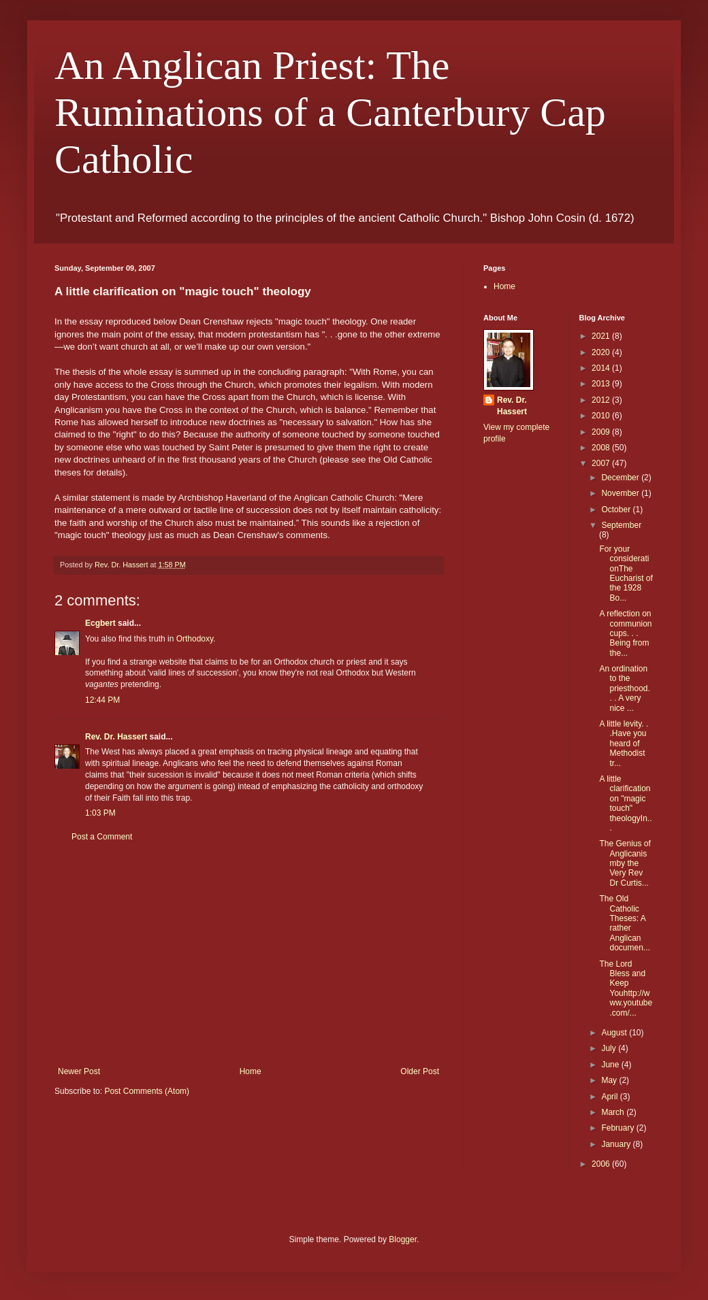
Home (250, 1071)
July (609, 1048)
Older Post (419, 1071)
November (621, 493)
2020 (602, 352)
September (621, 525)
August (615, 1032)
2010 (602, 415)
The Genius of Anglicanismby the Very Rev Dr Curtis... (624, 863)
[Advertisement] (248, 954)
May (610, 1080)
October (616, 509)
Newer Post (79, 1071)
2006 (602, 1164)
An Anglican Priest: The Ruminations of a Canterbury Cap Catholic (330, 112)
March (613, 1112)
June (611, 1064)
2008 (602, 447)
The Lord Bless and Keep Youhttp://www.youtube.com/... (625, 988)
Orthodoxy (194, 639)
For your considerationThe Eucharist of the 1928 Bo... (625, 573)
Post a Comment (101, 836)
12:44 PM (102, 700)
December (621, 477)
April (610, 1096)
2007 (602, 463)
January (616, 1144)
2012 (602, 400)
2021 (602, 336)
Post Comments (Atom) (146, 1091)
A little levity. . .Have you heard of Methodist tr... (623, 743)
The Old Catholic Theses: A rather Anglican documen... (624, 923)
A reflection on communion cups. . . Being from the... (625, 633)
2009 (602, 432)
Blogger (403, 1239)
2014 (602, 368)
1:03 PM (100, 813)
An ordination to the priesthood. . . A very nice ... (624, 688)
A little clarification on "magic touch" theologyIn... (625, 803)
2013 (602, 383)
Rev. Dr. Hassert (116, 736)
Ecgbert (100, 623)
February (618, 1128)
